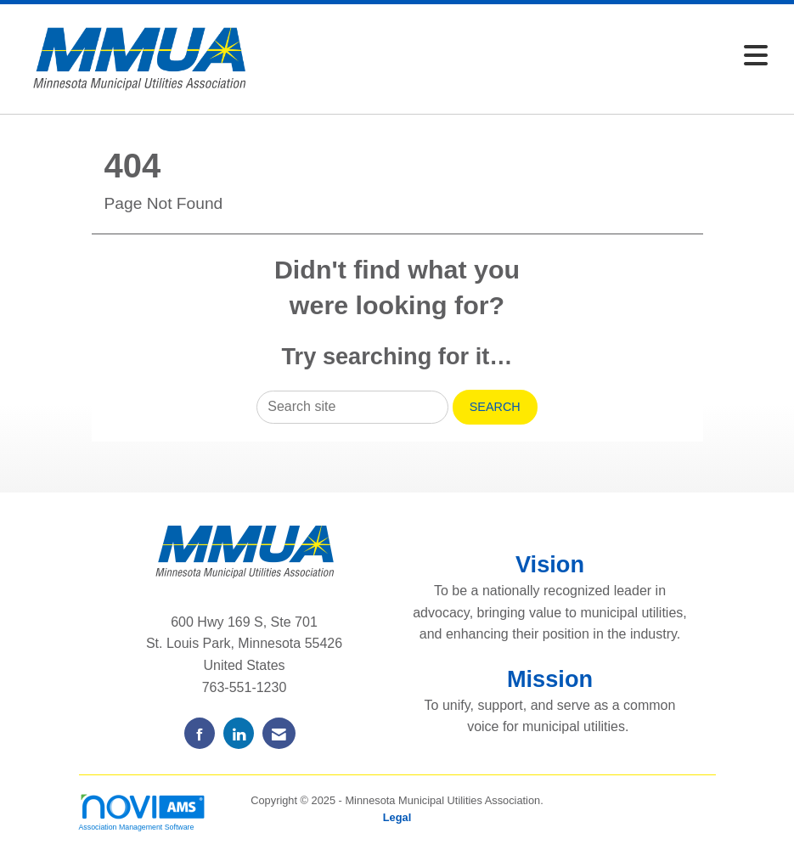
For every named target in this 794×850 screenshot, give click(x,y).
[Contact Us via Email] (279, 733)
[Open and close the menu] (521, 56)
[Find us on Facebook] (199, 733)
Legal (397, 817)
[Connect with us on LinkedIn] (238, 733)
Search (495, 407)
